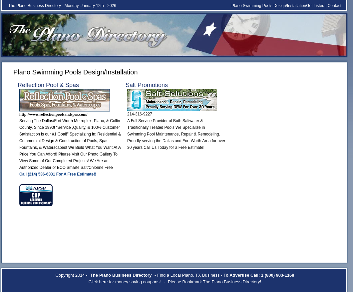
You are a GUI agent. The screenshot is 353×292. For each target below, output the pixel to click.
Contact (334, 5)
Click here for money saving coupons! (125, 281)
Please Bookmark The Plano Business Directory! (214, 281)
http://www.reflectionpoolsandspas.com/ (53, 114)
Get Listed (315, 5)
